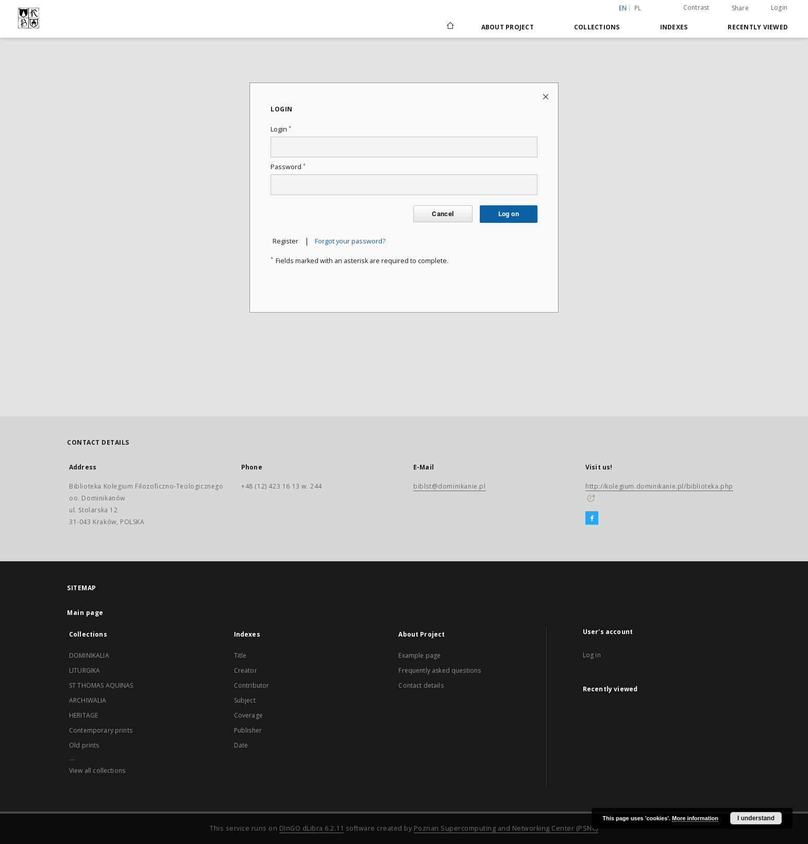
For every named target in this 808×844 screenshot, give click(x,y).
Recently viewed (758, 27)
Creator (245, 670)
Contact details (420, 685)
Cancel (442, 214)
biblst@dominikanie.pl (449, 486)
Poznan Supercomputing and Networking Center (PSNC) (506, 828)
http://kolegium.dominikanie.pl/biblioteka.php (659, 486)
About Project (507, 27)
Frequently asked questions (439, 670)
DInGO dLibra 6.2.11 (311, 828)
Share (740, 8)
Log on (508, 214)
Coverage (248, 715)
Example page (419, 655)
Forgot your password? (350, 241)
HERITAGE (83, 715)
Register (285, 241)
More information (695, 818)
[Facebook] (591, 518)
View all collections (97, 770)
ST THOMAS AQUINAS (101, 685)
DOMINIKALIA (89, 655)
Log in (592, 655)
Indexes (674, 27)
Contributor (252, 685)
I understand (756, 818)
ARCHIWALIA (88, 700)
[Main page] (449, 26)
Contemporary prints (100, 730)
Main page (85, 612)
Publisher (248, 730)
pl (638, 8)
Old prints (84, 745)
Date (241, 745)
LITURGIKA (84, 670)
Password (288, 167)
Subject (245, 700)
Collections (597, 27)
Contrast (696, 7)
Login (779, 7)
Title (240, 655)
